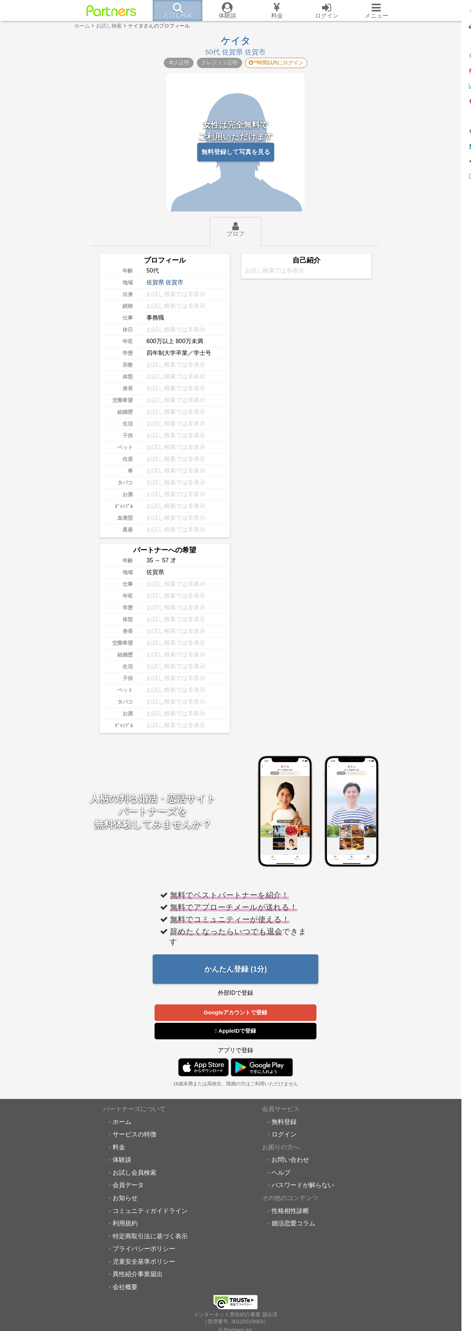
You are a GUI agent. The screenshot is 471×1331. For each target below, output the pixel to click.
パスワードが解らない (303, 1186)
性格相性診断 (290, 1212)
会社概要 (125, 1288)
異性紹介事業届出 (138, 1275)
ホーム (122, 1123)
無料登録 (284, 1123)
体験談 (122, 1160)
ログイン (284, 1135)
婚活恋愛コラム (293, 1224)
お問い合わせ (290, 1160)
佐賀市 (174, 282)
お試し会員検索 (134, 1173)
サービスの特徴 (134, 1135)
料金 (119, 1148)
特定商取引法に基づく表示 (150, 1237)
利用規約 (125, 1224)
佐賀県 (155, 282)
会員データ (128, 1186)
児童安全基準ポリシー (144, 1262)
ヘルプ (281, 1173)
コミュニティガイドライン (150, 1212)
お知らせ (125, 1199)
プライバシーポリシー (144, 1249)
